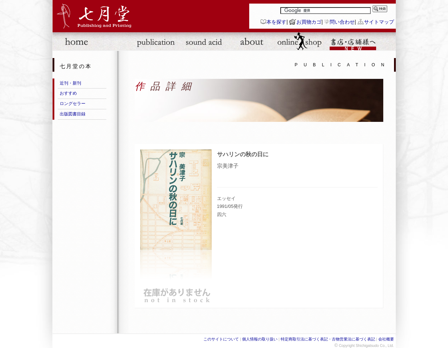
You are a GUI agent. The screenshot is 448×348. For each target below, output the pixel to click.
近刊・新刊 (70, 83)
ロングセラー (72, 103)
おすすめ (68, 93)
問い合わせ (342, 22)
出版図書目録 (72, 113)
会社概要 (386, 339)
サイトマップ (379, 22)
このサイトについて (221, 339)
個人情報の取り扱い (259, 339)
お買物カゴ (308, 22)
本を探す (276, 22)
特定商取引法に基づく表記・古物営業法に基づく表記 (328, 339)
